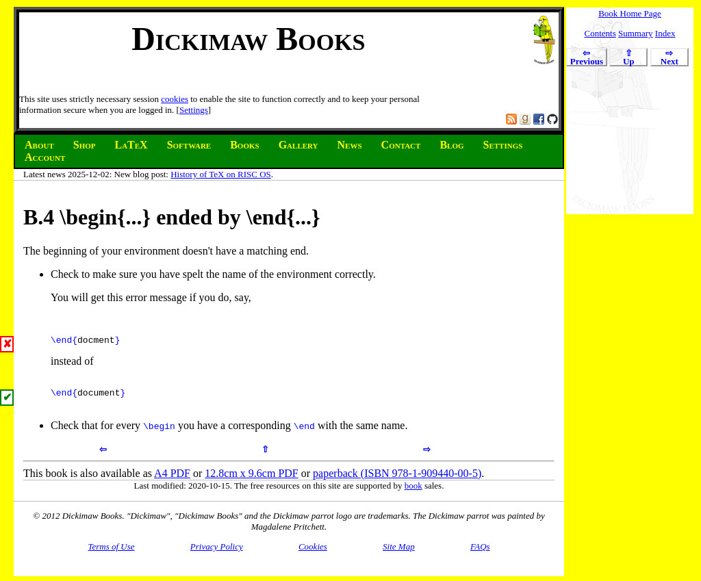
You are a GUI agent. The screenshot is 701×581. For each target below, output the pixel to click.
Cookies (312, 555)
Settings (193, 110)
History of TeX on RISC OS (220, 174)
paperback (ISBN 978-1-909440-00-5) (397, 481)
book (413, 494)
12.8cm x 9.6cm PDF (251, 481)
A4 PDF (172, 481)
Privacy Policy (216, 555)
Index (665, 33)
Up (628, 57)
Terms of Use (111, 555)
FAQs (480, 555)
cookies (174, 99)
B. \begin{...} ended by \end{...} (171, 217)
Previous (587, 57)
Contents (600, 33)
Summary (635, 33)
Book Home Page (629, 13)
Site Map (399, 555)
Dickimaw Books (248, 39)
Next (669, 57)
